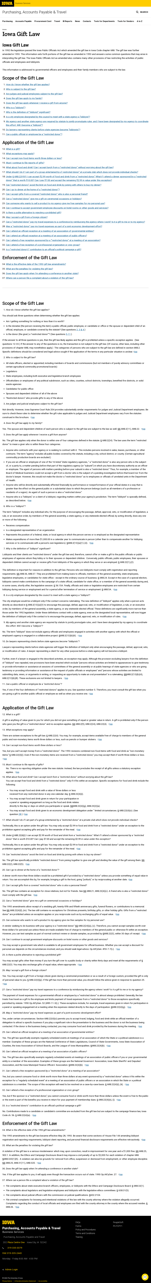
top (135, 351)
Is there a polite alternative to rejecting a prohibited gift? (33, 212)
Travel (57, 21)
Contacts (87, 21)
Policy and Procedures (86, 1229)
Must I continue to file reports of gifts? (25, 162)
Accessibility (42, 1281)
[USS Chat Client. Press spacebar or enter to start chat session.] (145, 1277)
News (77, 21)
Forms (78, 1226)
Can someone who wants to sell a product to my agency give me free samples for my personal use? (55, 203)
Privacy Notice (7, 1281)
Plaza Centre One (16, 1242)
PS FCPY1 (117, 1226)
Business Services (22, 3)
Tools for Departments (104, 21)
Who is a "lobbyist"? (15, 107)
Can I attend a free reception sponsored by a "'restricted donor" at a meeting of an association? (53, 240)
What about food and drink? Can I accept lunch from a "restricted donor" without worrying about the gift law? (60, 167)
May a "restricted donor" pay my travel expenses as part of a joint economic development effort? (54, 226)
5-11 (68, 334)
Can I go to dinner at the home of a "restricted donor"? (33, 189)
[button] (142, 12)
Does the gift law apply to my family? (24, 98)
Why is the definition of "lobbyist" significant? (28, 112)
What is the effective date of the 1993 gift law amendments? (36, 264)
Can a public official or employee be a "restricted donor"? (34, 134)
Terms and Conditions (85, 1233)
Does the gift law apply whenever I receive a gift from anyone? (37, 103)
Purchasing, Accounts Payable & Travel (34, 12)
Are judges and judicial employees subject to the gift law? (34, 93)
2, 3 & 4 (80, 329)
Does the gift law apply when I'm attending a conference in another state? (42, 273)
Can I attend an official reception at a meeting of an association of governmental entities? (50, 231)
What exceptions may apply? (20, 153)
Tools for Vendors (126, 21)
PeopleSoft (118, 1222)
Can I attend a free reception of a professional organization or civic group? (43, 244)
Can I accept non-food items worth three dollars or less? (34, 158)
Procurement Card (42, 21)
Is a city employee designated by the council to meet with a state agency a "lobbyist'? (48, 116)
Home (4, 29)
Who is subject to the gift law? (21, 89)
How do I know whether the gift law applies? (28, 84)
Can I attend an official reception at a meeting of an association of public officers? (46, 235)
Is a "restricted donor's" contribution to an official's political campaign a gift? (43, 249)
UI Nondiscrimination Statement (25, 1281)
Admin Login (11, 1269)
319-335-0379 (12, 1247)
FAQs (78, 1222)
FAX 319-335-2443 (12, 1253)
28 (20, 814)
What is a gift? (13, 149)
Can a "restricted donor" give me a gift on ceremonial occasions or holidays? (44, 198)
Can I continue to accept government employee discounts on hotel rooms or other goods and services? (57, 208)
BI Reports (67, 21)
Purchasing (7, 21)
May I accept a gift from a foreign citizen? (26, 217)
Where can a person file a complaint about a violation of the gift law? (40, 278)
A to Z (139, 21)
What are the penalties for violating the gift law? (29, 268)
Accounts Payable (23, 21)
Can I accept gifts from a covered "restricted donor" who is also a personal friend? (47, 194)
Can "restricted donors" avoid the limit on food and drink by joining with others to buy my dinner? (53, 184)
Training (79, 1237)
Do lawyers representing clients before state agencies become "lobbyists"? (43, 129)
